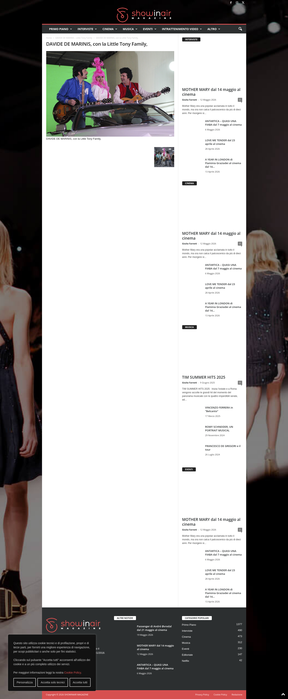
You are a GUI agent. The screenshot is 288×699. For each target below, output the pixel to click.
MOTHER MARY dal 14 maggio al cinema (211, 92)
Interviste (87, 29)
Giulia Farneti (189, 99)
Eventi (149, 29)
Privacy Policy (202, 694)
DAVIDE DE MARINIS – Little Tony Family (73, 37)
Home (49, 37)
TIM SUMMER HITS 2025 (203, 377)
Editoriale (187, 654)
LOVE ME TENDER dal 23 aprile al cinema (220, 142)
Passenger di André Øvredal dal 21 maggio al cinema (154, 628)
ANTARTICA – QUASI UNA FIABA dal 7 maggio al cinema (223, 122)
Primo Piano (60, 29)
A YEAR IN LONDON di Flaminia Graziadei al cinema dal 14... (223, 163)
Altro (213, 29)
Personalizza (25, 682)
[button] (240, 29)
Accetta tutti (80, 682)
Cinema (109, 29)
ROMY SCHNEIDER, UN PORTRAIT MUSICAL (219, 428)
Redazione (237, 694)
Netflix (185, 660)
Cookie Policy (72, 672)
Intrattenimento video (182, 29)
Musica (130, 29)
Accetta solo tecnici (53, 682)
